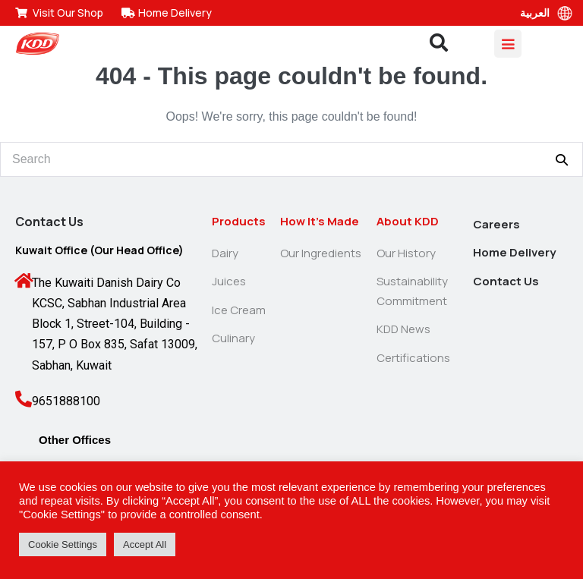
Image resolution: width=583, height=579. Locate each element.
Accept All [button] (144, 544)
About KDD (408, 221)
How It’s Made (319, 221)
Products (239, 221)
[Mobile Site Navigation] (508, 44)
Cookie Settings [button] (62, 544)
